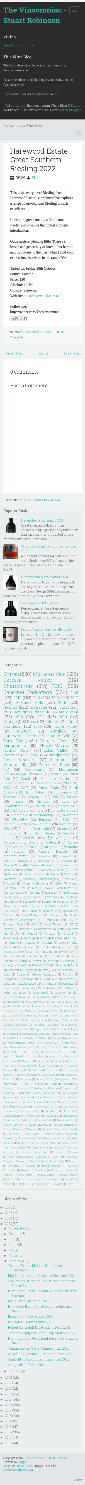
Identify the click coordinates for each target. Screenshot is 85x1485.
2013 (36, 697)
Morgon (23, 1024)
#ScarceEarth (70, 997)
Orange (10, 721)
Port (5, 1147)
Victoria (69, 874)
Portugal (17, 1147)
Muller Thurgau (38, 1124)
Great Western (54, 924)
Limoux (7, 1111)
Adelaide (44, 856)
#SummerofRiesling (35, 883)
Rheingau (12, 1033)
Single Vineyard (19, 759)
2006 (65, 801)
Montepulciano (15, 856)
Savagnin (27, 1033)
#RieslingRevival (41, 865)
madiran (44, 1184)
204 (52, 1052)
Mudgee (24, 731)
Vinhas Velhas (45, 1174)
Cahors (54, 1011)
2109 (9, 1006)
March (14, 1255)
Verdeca (70, 1170)
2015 (57, 686)
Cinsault (65, 856)
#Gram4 (57, 938)
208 (67, 1002)
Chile (6, 974)
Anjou (52, 1056)
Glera (49, 951)
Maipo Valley (34, 1115)
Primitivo (68, 879)
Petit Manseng (47, 988)
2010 (19, 716)
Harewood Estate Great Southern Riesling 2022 (39, 159)
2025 (58, 1002)
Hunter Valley (17, 750)
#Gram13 (67, 933)
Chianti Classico (63, 970)
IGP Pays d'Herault (33, 1102)
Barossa (45, 819)
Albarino (21, 1006)
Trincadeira (9, 1170)
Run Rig (25, 1156)
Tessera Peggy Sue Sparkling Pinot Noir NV (42, 1333)
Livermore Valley (29, 1111)
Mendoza (8, 1024)
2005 (32, 847)
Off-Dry (53, 906)
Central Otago (47, 879)
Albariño (60, 965)
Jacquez (56, 1020)
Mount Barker (65, 901)
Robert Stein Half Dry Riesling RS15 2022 (39, 1327)
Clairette (22, 1070)
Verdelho (71, 847)
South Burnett (64, 888)
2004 (33, 833)
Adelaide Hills (29, 702)
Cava (45, 970)
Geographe (35, 797)
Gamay (50, 833)
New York (13, 1133)
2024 (7, 828)
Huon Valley (10, 1102)
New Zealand (40, 824)
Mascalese (69, 1115)
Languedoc (30, 901)
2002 (35, 965)
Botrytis (8, 915)
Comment (69, 1070)
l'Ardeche (21, 1184)
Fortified (68, 974)
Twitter (17, 1038)
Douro (50, 1079)
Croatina (70, 1074)
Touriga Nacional (13, 892)
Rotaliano (72, 1152)
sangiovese (59, 755)
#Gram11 (49, 933)
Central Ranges (53, 851)
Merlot (52, 721)
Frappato (8, 979)
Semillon (58, 731)
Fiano (8, 838)
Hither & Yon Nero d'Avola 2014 (44, 577)
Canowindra (10, 1061)
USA (17, 933)
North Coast (32, 1133)
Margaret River (54, 740)
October (15, 1234)
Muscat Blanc (33, 906)
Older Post (72, 353)
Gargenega (26, 979)
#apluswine (49, 910)
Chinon (70, 1065)
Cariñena (27, 1061)
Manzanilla (52, 1115)
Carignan (50, 847)
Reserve (70, 1147)
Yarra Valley (15, 740)
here (56, 94)
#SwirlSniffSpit (15, 1002)
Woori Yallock (15, 1179)
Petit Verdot (19, 810)
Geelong (38, 1088)
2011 (41, 716)
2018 (62, 702)
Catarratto (60, 1061)
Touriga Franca (51, 1165)
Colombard (52, 1070)
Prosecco (67, 860)
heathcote (70, 815)
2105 (75, 1002)
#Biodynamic (70, 892)
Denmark (9, 860)
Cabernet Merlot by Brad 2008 (43, 603)
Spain (33, 842)
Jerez (75, 1102)
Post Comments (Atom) (42, 500)
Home (43, 353)
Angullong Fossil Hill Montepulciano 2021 (41, 1354)
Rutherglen (25, 929)
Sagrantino (44, 929)
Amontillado (37, 1056)
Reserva (57, 1147)
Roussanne (62, 792)
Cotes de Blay (53, 1074)
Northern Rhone (54, 1133)
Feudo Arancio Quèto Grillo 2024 (46, 629)
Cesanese (56, 1065)
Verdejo (7, 1174)
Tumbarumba (28, 910)
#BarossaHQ (48, 1042)
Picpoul (8, 929)
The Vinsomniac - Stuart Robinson (35, 15)
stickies (58, 1184)
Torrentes (13, 1165)
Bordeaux (13, 970)
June (12, 1244)
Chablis (45, 947)
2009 (37, 726)
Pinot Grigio (49, 788)
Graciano (65, 865)
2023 (66, 819)
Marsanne (11, 824)
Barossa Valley (27, 680)
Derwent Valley (48, 1015)
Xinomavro (35, 1179)
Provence (62, 1029)
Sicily (67, 833)
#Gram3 (41, 938)
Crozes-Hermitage (44, 974)
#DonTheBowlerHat (14, 1047)
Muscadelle (52, 1024)
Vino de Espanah (68, 1174)
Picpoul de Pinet (43, 1029)
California (53, 897)
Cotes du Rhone (13, 951)
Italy (39, 810)
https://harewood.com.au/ (42, 296)
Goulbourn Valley (29, 1093)
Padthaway (45, 1138)
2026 (8, 1207)
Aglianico (68, 910)
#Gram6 (13, 942)
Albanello (19, 1056)
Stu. (35, 177)
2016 (74, 692)
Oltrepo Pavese (26, 1138)
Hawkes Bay (66, 951)
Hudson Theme (24, 1465)
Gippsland (69, 1088)
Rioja (47, 888)
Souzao (23, 961)
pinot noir (68, 707)
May (12, 1250)
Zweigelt (56, 1038)
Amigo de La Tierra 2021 (26, 1365)
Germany (35, 951)
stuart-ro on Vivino (18, 45)
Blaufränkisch (25, 947)
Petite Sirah (23, 1029)
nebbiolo (18, 815)
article (19, 851)
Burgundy (30, 970)
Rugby (11, 1156)
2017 (74, 697)
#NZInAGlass (70, 1047)
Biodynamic (13, 833)
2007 (54, 797)
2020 (24, 788)
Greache (69, 1015)
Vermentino (46, 783)
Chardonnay (18, 686)
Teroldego (53, 961)
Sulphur (41, 1033)
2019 (63, 716)
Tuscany (26, 1170)
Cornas (21, 974)
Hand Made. (67, 1097)
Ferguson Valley (14, 924)
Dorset (39, 1079)
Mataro (7, 983)
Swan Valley (37, 1161)
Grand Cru (50, 1093)
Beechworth (33, 897)
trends (70, 1184)
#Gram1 (32, 933)
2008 (34, 755)
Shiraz (11, 674)
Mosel (37, 1024)
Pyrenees (35, 774)
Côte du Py (9, 1079)
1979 (23, 1052)
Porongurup (46, 860)
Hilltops (42, 801)
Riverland (27, 870)
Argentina (69, 1006)
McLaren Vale (49, 674)
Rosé (31, 721)
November (17, 1228)
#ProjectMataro (54, 745)
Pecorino (27, 988)
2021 (67, 783)
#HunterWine (12, 865)
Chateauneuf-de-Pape (20, 1015)
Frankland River (54, 764)
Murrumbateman (64, 1124)
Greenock (64, 828)
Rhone (7, 1152)
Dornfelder (26, 1079)
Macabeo (68, 979)
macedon (50, 892)
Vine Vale (39, 997)
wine (6, 965)
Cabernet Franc (15, 783)
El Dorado (48, 920)
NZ (71, 924)
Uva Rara (40, 1170)
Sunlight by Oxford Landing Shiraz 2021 (38, 1359)
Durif (75, 870)
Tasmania (11, 797)
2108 (72, 1052)
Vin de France (24, 1174)
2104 (62, 1052)
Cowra (73, 842)
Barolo (74, 965)
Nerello (74, 1129)
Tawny (38, 961)
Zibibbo (43, 1038)
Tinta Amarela (59, 1033)
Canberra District (55, 778)
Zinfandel (9, 883)
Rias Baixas (22, 1152)
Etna (25, 1083)
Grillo (42, 979)
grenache (38, 707)
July (12, 1239)
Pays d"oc (9, 988)
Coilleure (36, 1070)
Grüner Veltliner (31, 838)
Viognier (11, 755)
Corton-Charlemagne (28, 1074)
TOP (78, 1480)
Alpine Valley (51, 1006)
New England (61, 838)
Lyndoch (69, 1111)
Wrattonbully (15, 764)
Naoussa (60, 1129)
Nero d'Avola (68, 806)
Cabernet (53, 842)
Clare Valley (66, 726)
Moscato (8, 870)
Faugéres (39, 1083)
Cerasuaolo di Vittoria (33, 1065)
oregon (31, 1042)
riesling (48, 332)
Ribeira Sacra (41, 1152)
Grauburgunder (69, 1093)
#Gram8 (47, 942)
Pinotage (68, 988)
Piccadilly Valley (47, 1143)
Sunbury (21, 1161)
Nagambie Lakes (34, 874)
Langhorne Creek (19, 735)
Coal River (71, 897)
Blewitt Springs (37, 1011)
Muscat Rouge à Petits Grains (37, 983)
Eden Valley (56, 750)
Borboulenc (67, 1056)
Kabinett (12, 1106)
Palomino (62, 1138)
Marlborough (44, 815)
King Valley (35, 792)
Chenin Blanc (64, 947)
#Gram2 (25, 938)
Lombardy (52, 1111)
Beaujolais (14, 897)
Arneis (27, 879)
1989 (33, 1052)
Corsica (7, 1074)
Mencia (46, 901)
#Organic (43, 806)
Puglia (74, 1029)
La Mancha (39, 1106)
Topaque (73, 1161)
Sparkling (59, 759)
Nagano (46, 1129)
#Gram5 (73, 938)
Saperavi (60, 992)
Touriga (69, 961)
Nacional (32, 1129)
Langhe (54, 1106)
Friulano (8, 1088)
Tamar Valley (57, 1161)
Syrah (25, 778)
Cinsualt (8, 1070)
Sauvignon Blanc (28, 712)
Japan (64, 1102)
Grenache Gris (27, 1097)
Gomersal (9, 1093)
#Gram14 (9, 938)
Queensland (40, 992)
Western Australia (52, 870)
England (63, 1079)
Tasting (61, 929)
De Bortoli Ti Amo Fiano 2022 (30, 1322)
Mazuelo (70, 1020)
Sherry (56, 1156)
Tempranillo (14, 745)
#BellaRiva (68, 1042)
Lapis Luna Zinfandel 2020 (28, 1301)
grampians (72, 1038)
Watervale (10, 879)
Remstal (44, 1147)
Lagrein (27, 860)
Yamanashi (53, 1179)
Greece (10, 1097)
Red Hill (30, 1147)
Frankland (68, 1083)
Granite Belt (58, 735)
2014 (17, 697)
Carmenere (43, 1061)
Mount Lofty (11, 906)
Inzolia (52, 1102)
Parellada (68, 983)
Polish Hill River (14, 992)
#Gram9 (53, 1047)
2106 (58, 883)
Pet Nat (8, 956)
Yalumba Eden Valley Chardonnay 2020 (38, 1348)
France (18, 801)
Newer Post (14, 353)
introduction (15, 1042)
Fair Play (67, 920)
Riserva (58, 1152)
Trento (70, 1165)
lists (32, 1184)
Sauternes (41, 1156)
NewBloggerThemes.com (18, 1469)
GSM (34, 924)
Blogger (75, 110)
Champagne (27, 920)
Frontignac (23, 1088)
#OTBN (55, 997)
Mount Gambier (12, 1124)
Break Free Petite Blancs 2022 (30, 1316)
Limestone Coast (64, 810)
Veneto (22, 997)
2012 (55, 697)
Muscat (69, 1024)
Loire (54, 979)
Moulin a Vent (65, 1120)
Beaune (19, 1011)
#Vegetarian (35, 1002)
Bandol (7, 1011)
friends (7, 1184)
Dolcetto (13, 901)
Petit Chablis (25, 1143)
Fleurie (53, 1083)
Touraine (30, 1165)
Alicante (35, 1006)
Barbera (72, 797)
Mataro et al (66, 712)
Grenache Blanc (12, 1020)
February (15, 1261)
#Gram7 (30, 942)
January (15, 1371)
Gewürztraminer (16, 806)
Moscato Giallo (43, 1120)
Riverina (16, 847)
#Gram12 (21, 965)
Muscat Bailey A (13, 1129)
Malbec (56, 774)
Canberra (55, 915)
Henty (44, 1020)
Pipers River (67, 1143)
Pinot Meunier (28, 888)
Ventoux (56, 1170)
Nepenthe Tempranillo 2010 (42, 520)
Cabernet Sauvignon (27, 692)
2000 (62, 942)
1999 (43, 1052)
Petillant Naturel (31, 956)
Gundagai (30, 1020)
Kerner (25, 1106)
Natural (7, 1029)
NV (6, 769)
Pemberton (12, 842)
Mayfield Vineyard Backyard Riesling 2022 (41, 1275)
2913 (5, 1056)
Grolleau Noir (48, 1097)
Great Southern (32, 332)
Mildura (25, 1120)
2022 (18, 332)
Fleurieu (13, 874)
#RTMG (11, 1052)
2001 (48, 1002)
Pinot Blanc (56, 956)
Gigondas (53, 1088)
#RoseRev (20, 819)
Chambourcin (70, 1011)
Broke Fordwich (31, 915)
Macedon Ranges (13, 1115)
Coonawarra (34, 769)
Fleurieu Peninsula (33, 828)
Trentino (34, 892)
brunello (69, 1179)
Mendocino (9, 1120)
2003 (46, 965)
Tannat (55, 874)
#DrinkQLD (37, 1047)
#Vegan (65, 824)
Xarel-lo (30, 1038)
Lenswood (69, 1106)
